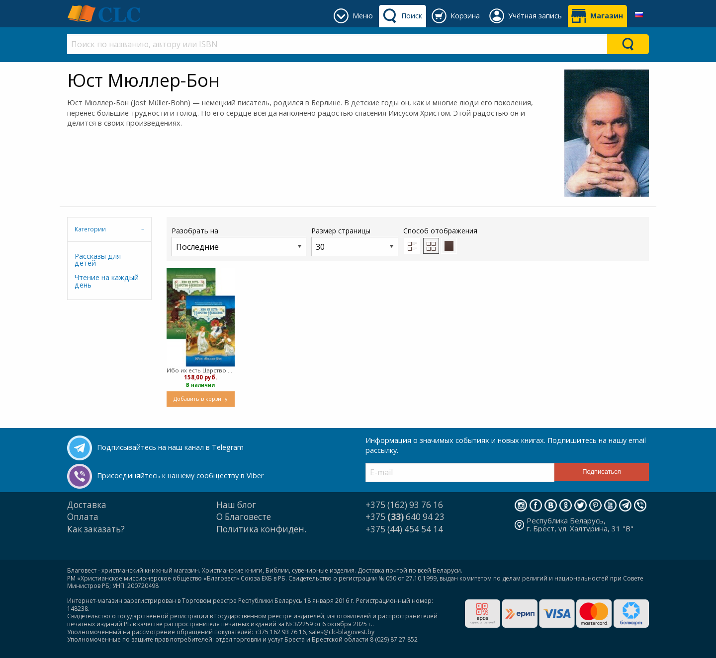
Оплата (82, 516)
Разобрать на (239, 241)
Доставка (86, 505)
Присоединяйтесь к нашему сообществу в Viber (180, 475)
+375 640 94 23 (405, 516)
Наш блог (236, 505)
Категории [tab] (90, 229)
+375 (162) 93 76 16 (404, 505)
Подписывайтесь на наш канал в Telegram (170, 447)
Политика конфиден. (261, 529)
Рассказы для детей (98, 259)
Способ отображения (440, 240)
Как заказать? (96, 529)
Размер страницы (354, 241)
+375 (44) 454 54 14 (404, 529)
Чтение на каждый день (107, 281)
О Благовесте (243, 516)
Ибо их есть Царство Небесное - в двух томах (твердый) (201, 370)
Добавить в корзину (200, 398)
